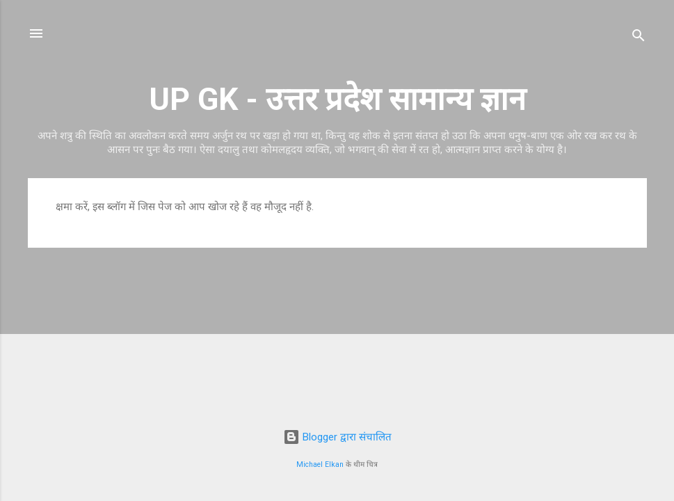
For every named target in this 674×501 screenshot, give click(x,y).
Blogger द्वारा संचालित (337, 437)
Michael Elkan (320, 464)
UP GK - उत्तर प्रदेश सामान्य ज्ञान (337, 99)
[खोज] (638, 38)
